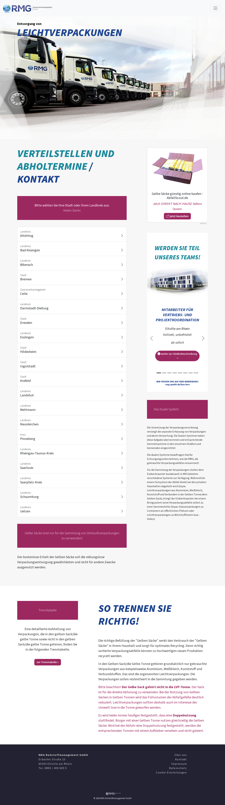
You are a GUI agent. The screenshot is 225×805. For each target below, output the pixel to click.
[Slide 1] (159, 373)
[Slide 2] (164, 373)
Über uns (180, 755)
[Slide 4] (175, 373)
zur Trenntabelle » (48, 662)
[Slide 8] (196, 373)
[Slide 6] (185, 373)
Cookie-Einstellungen (171, 772)
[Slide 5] (180, 373)
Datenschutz (178, 768)
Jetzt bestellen (177, 216)
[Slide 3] (169, 373)
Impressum (179, 764)
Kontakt (181, 759)
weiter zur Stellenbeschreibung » (177, 356)
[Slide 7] (190, 373)
